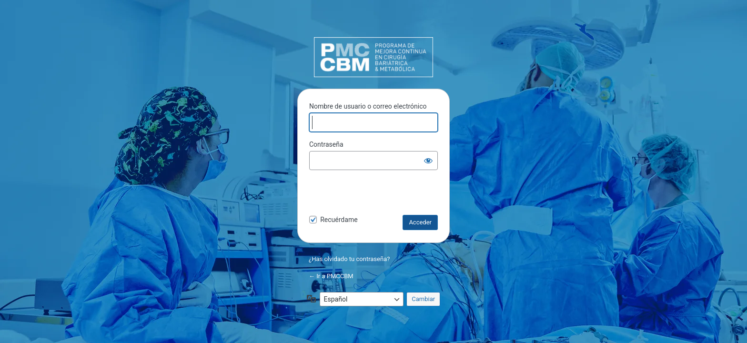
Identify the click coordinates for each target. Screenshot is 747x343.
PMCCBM (373, 57)
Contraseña (326, 144)
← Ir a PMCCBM (331, 276)
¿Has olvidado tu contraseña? (349, 258)
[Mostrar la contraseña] (428, 160)
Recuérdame (338, 219)
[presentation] (374, 194)
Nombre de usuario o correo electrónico (368, 106)
